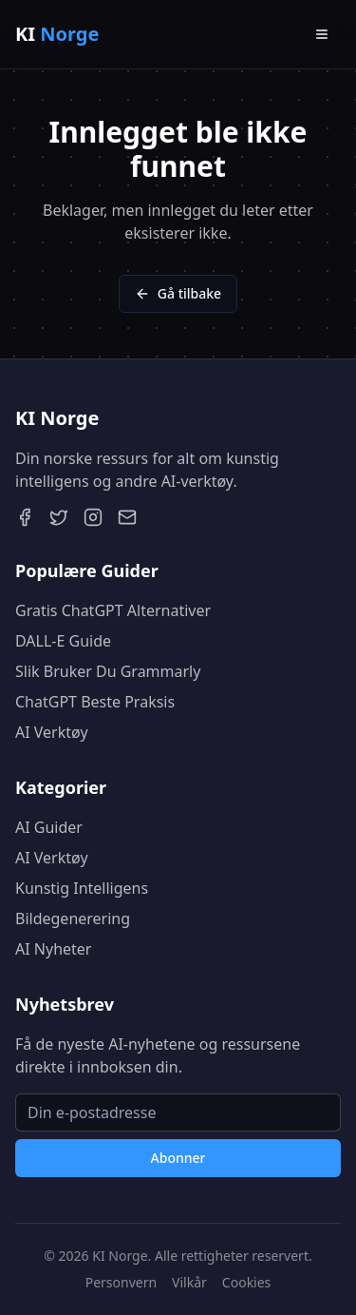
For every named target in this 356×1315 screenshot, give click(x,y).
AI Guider (49, 827)
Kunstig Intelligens (81, 888)
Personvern (121, 1282)
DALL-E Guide (63, 640)
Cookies (246, 1282)
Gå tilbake (178, 293)
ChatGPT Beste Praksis (95, 701)
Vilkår (189, 1282)
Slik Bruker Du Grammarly (107, 671)
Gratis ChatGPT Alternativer (113, 610)
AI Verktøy (51, 732)
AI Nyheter (53, 948)
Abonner (178, 1158)
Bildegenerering (72, 918)
